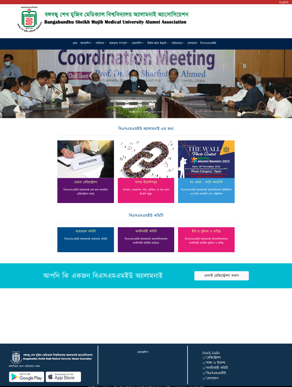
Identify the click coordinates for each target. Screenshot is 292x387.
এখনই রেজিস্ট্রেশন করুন (221, 275)
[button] (86, 43)
